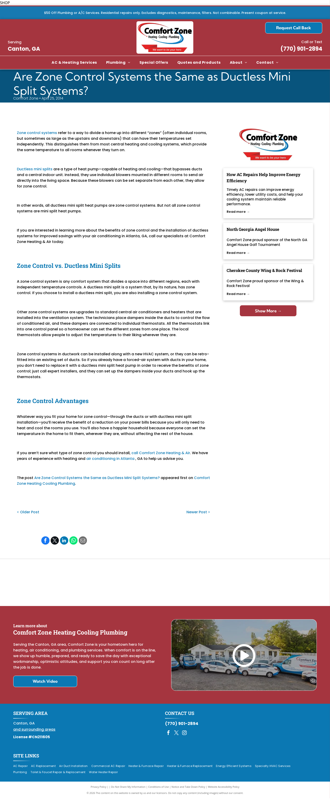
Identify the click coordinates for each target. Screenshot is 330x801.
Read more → (238, 211)
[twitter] (176, 736)
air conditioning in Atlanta (110, 458)
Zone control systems (37, 132)
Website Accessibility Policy (223, 789)
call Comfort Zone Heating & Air (160, 453)
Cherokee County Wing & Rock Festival (264, 270)
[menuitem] (74, 62)
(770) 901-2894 (301, 49)
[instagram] (184, 736)
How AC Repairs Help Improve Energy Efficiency (263, 177)
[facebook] (168, 736)
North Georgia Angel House (253, 229)
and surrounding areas (34, 732)
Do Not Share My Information (128, 789)
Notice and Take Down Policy (188, 789)
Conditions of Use (158, 789)
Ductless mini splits (34, 169)
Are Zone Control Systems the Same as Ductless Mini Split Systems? (97, 477)
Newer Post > (198, 512)
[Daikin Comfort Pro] (165, 584)
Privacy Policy (98, 789)
